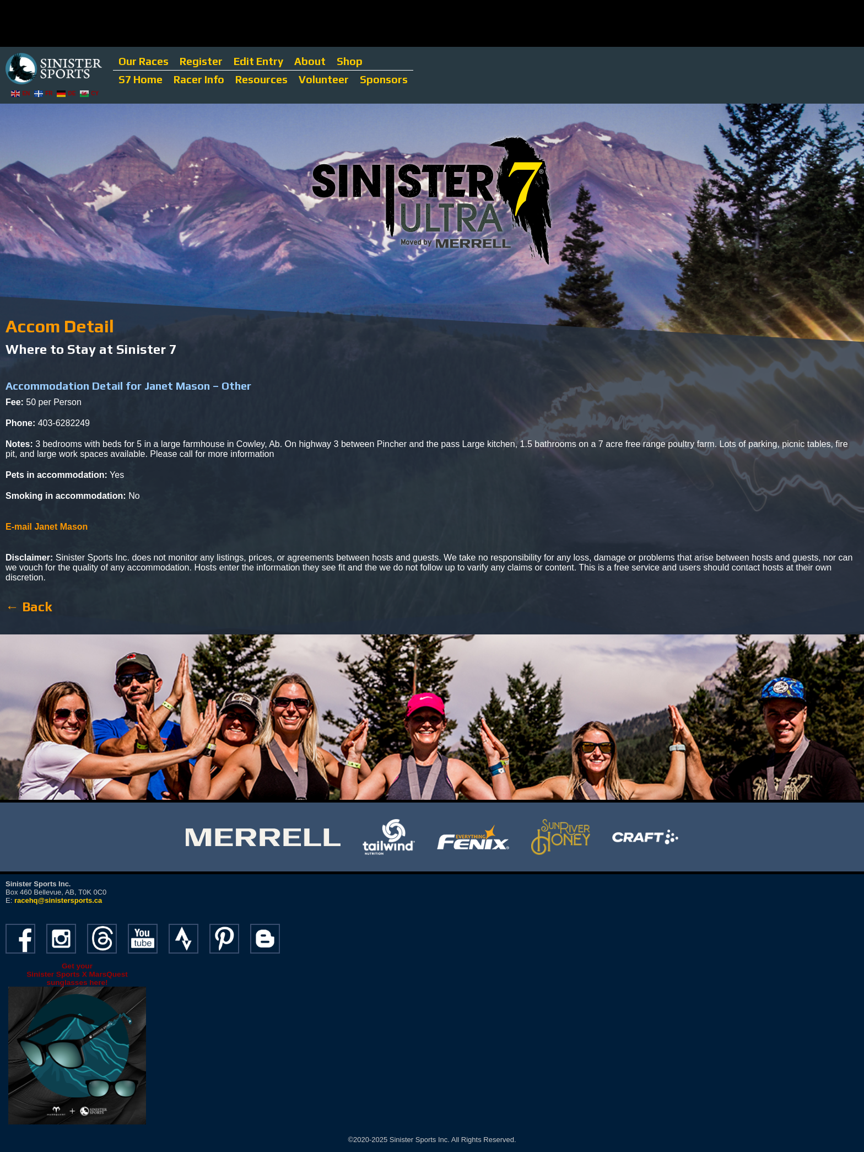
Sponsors (384, 79)
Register (201, 61)
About (310, 61)
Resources (261, 79)
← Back (29, 606)
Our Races (143, 61)
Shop (350, 61)
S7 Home (140, 79)
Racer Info (199, 79)
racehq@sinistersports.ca (58, 900)
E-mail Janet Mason (47, 526)
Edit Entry (258, 61)
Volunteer (324, 79)
